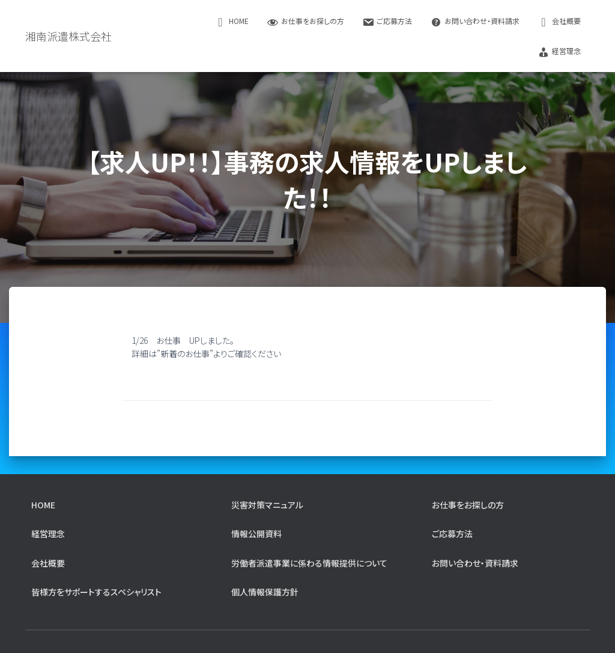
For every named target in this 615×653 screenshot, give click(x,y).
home (231, 22)
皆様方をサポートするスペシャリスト (96, 592)
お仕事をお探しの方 (305, 22)
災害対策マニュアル (267, 505)
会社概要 (559, 22)
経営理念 (559, 52)
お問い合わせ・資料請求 (475, 22)
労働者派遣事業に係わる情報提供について (309, 563)
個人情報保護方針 (264, 592)
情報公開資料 (256, 534)
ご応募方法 (387, 22)
